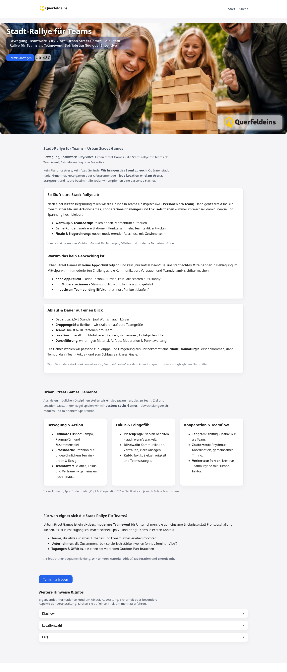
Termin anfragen (20, 58)
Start (231, 9)
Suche (243, 9)
